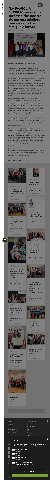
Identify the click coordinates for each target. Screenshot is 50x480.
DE (2, 476)
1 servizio (19, 455)
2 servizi (18, 451)
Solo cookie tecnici (16, 467)
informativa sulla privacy (40, 445)
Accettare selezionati (30, 471)
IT (2, 478)
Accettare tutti (29, 475)
